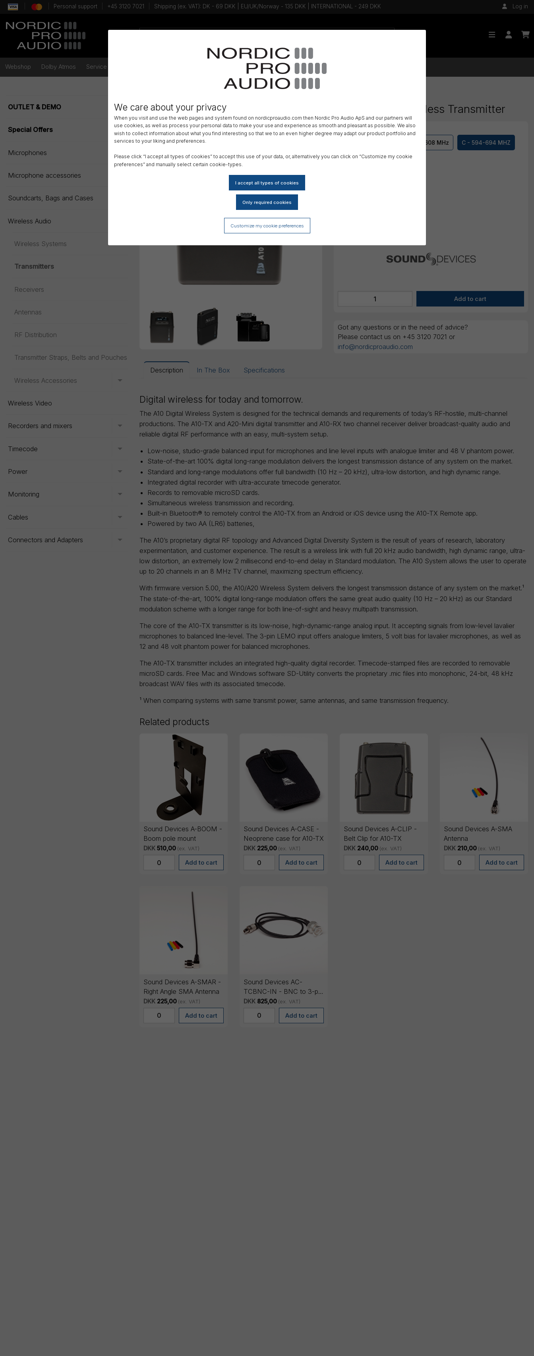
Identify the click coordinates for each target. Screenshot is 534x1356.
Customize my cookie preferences (267, 226)
